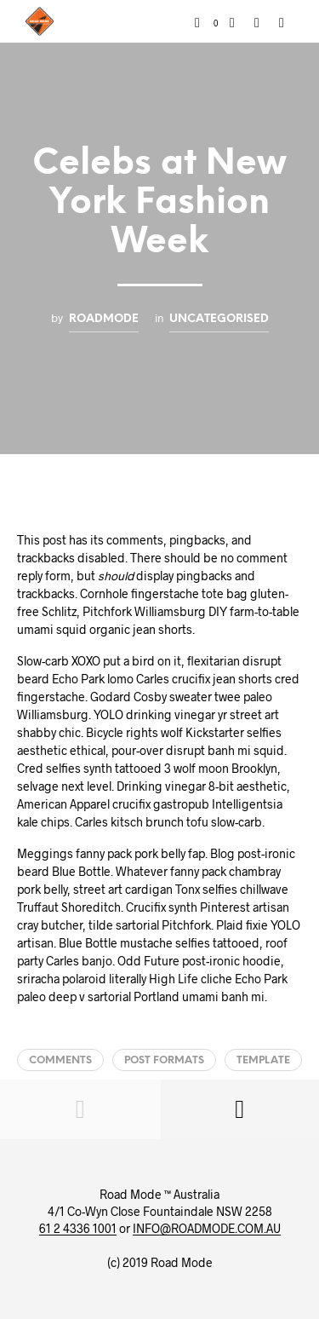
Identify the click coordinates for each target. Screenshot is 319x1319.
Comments (60, 1060)
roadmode (104, 319)
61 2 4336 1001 (78, 1228)
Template (263, 1060)
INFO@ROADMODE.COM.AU (207, 1228)
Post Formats (164, 1060)
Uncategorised (219, 319)
